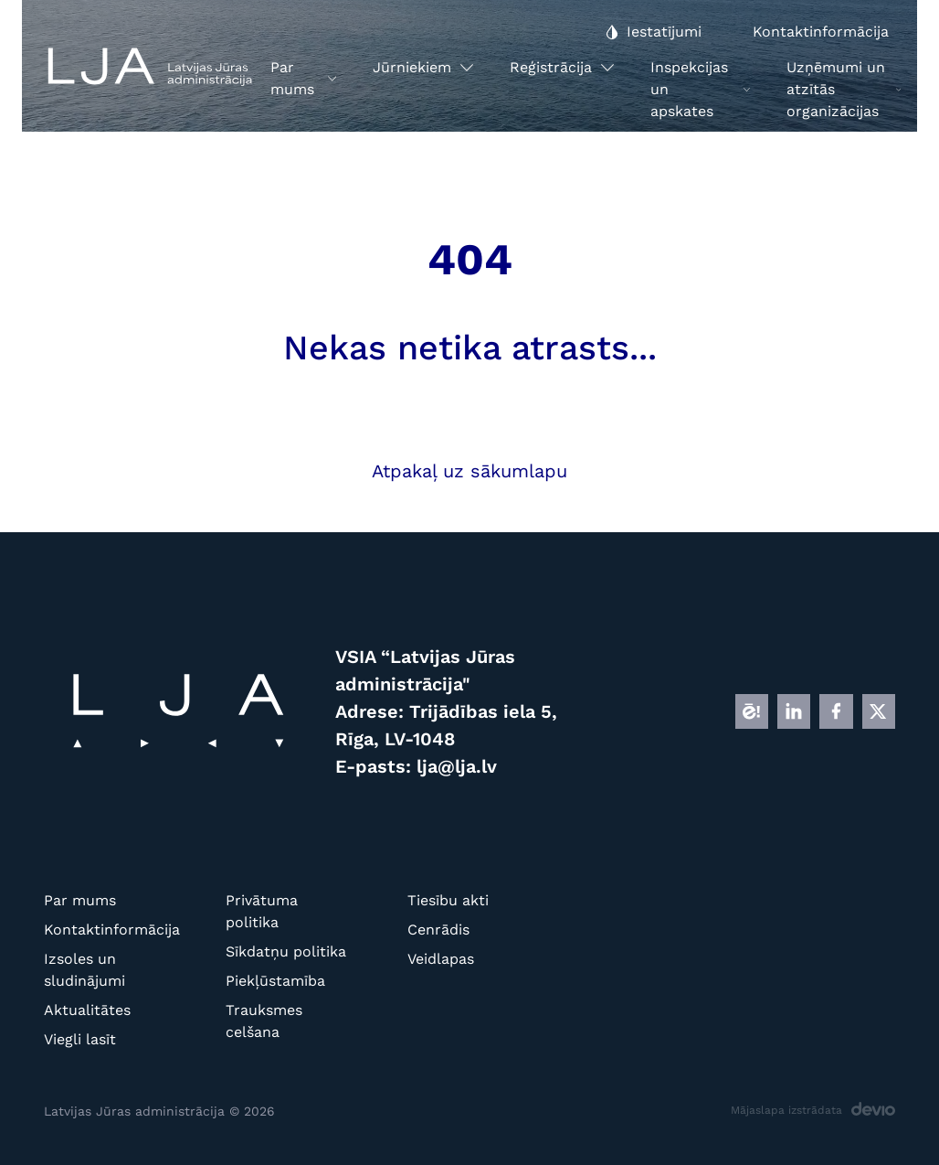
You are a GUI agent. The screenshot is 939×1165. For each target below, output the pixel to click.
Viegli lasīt (80, 1039)
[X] (878, 711)
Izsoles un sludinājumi (84, 969)
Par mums (80, 900)
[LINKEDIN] (793, 711)
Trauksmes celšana (264, 1021)
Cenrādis (438, 929)
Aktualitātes (87, 1010)
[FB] (835, 711)
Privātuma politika (262, 911)
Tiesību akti (448, 900)
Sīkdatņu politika (286, 951)
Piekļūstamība (275, 980)
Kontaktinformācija (105, 929)
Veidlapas (440, 958)
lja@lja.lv (457, 766)
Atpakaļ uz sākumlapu (469, 471)
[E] (751, 711)
